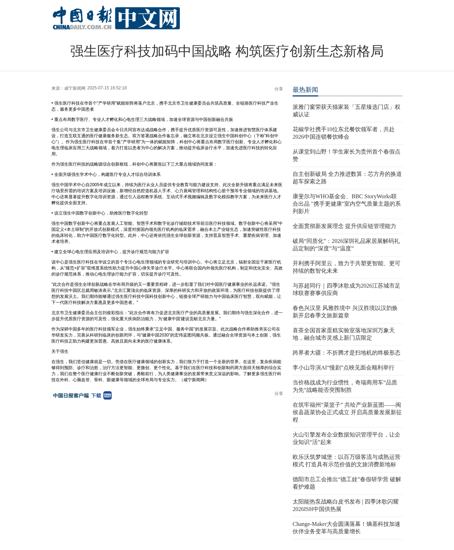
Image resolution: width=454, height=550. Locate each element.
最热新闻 (305, 89)
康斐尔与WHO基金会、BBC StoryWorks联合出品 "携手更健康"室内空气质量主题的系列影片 (347, 203)
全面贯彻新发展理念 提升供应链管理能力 (344, 226)
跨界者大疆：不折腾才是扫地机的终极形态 (346, 353)
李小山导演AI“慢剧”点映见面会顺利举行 (343, 368)
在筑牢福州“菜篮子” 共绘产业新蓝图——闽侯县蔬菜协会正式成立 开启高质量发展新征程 (347, 412)
